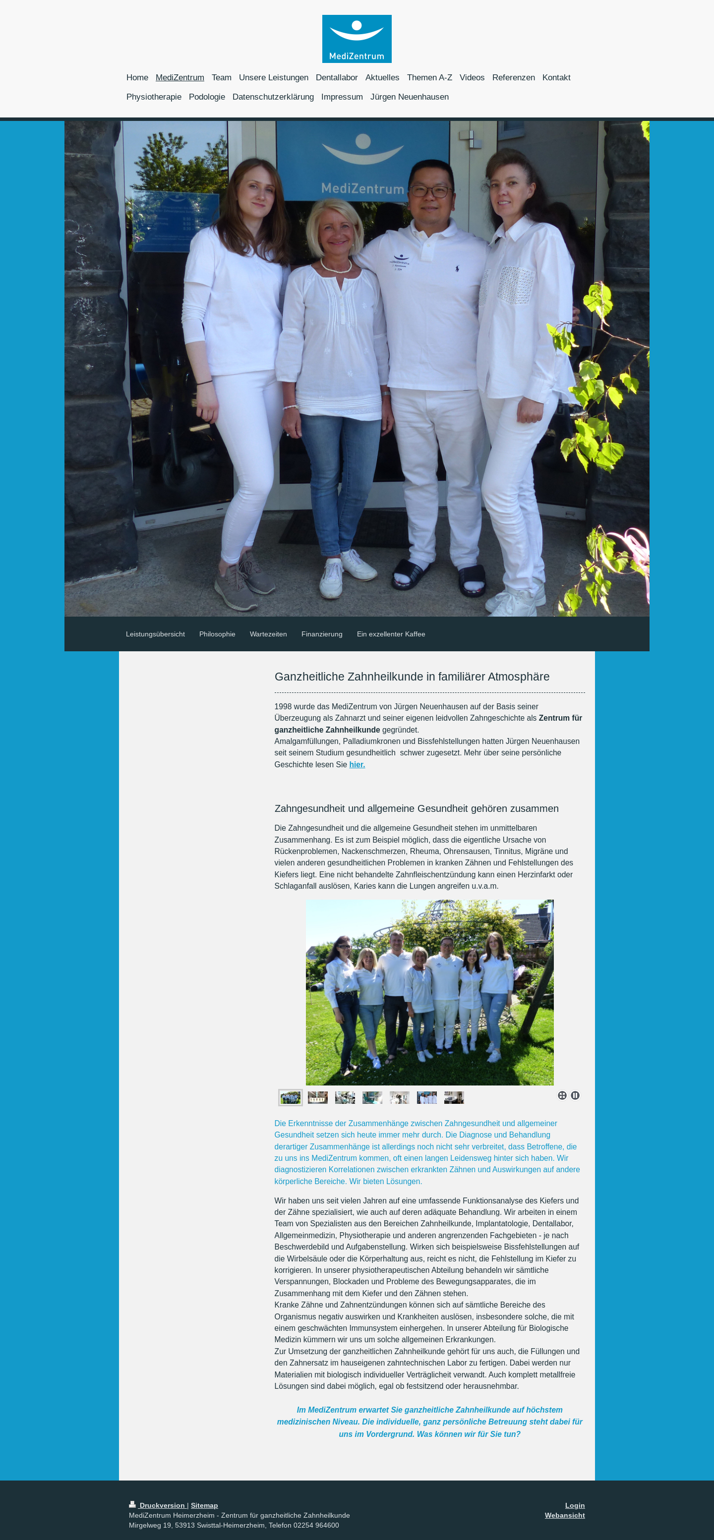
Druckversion (158, 1505)
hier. (357, 764)
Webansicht (565, 1515)
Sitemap (204, 1505)
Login (575, 1505)
